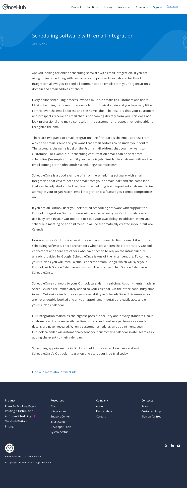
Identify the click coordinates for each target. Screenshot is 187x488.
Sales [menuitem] (144, 406)
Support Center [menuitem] (60, 416)
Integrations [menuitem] (58, 411)
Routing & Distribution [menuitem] (19, 411)
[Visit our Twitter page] (166, 445)
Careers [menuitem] (101, 416)
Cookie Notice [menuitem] (33, 456)
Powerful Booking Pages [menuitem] (20, 406)
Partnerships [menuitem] (104, 411)
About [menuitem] (100, 406)
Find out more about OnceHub (54, 372)
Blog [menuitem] (53, 406)
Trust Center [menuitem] (59, 422)
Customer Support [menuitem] (153, 411)
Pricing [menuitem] (9, 426)
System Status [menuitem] (59, 432)
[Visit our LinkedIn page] (172, 445)
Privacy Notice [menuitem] (13, 456)
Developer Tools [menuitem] (61, 427)
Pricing (108, 7)
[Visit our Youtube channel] (178, 445)
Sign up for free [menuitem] (151, 416)
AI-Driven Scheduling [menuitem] (18, 416)
